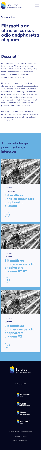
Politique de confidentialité (20, 440)
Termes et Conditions (20, 436)
